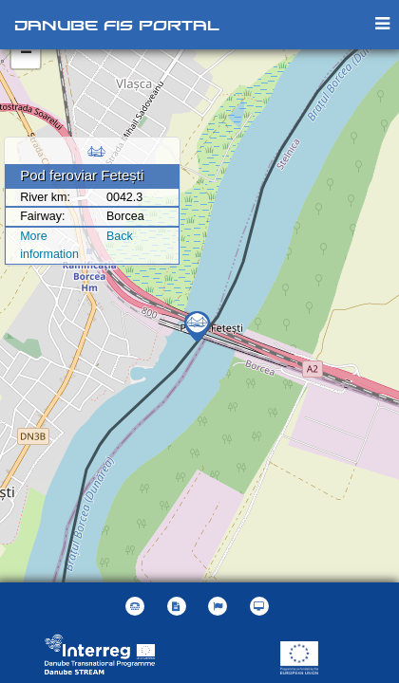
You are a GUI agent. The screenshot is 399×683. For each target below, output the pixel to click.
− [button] (26, 54)
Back (119, 236)
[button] (219, 606)
